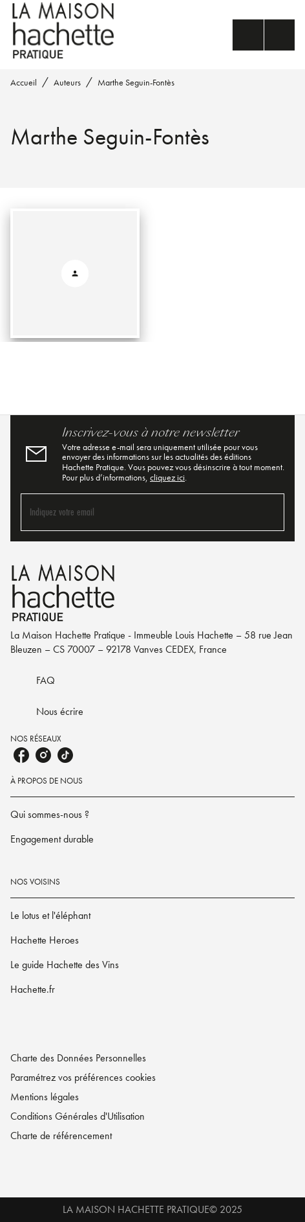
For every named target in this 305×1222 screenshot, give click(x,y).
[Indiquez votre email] (136, 511)
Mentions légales (44, 1096)
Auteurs (67, 82)
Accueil (23, 82)
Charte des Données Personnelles (78, 1058)
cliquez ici (167, 477)
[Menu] (264, 35)
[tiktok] (65, 755)
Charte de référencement (61, 1135)
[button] (152, 814)
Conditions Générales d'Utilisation (77, 1116)
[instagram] (43, 755)
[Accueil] (64, 31)
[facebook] (21, 755)
